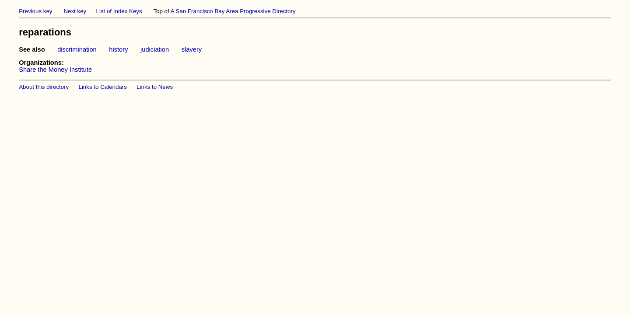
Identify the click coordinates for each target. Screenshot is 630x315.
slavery (192, 49)
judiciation (154, 49)
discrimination (77, 49)
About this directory (44, 87)
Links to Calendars (103, 87)
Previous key (35, 11)
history (118, 49)
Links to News (154, 87)
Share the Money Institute (55, 69)
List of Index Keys (119, 11)
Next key (74, 11)
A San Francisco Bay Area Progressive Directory (233, 11)
